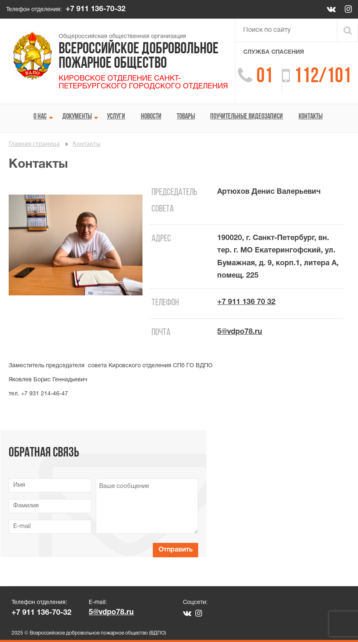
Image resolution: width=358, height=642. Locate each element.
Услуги (116, 117)
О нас (40, 117)
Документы (77, 117)
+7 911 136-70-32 (96, 9)
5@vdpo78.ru (239, 331)
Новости (151, 117)
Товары (186, 117)
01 (264, 77)
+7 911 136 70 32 (246, 302)
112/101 (322, 77)
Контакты (310, 117)
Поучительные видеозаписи (246, 117)
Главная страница (34, 144)
